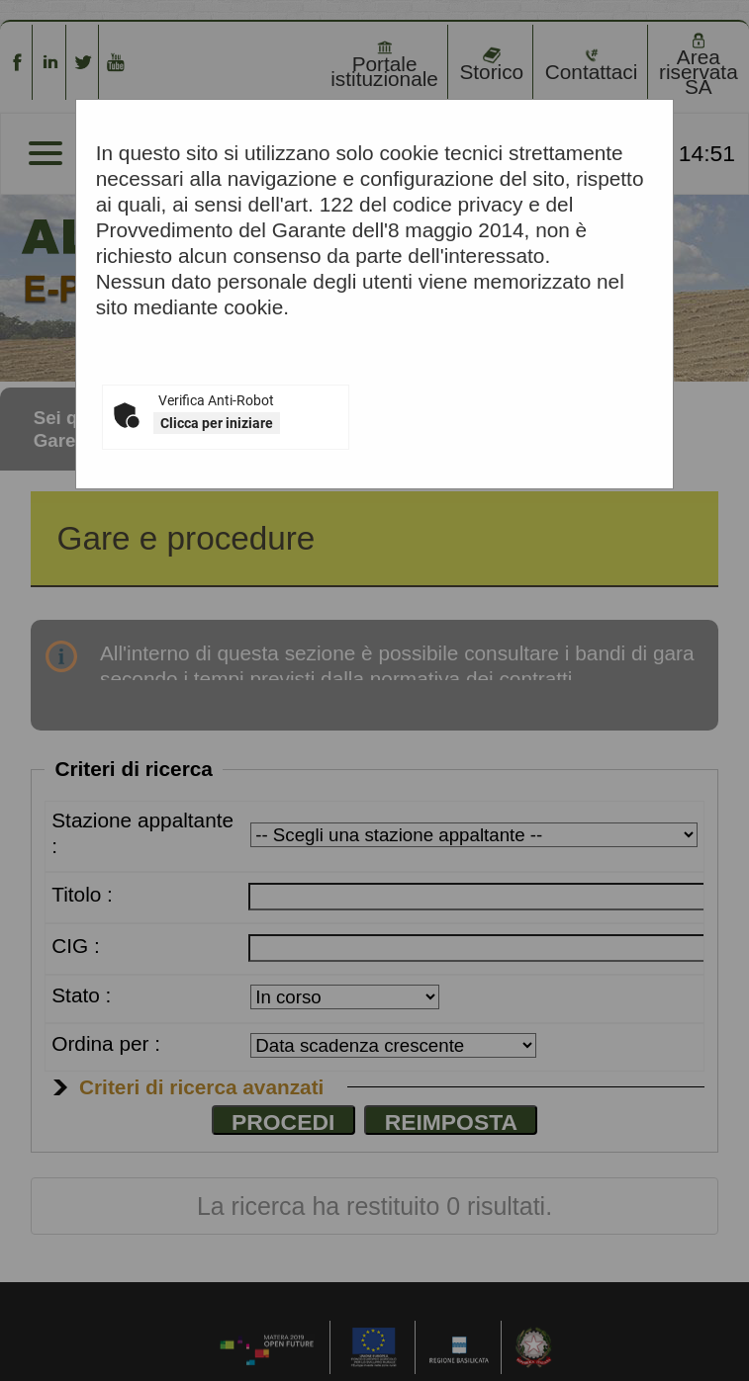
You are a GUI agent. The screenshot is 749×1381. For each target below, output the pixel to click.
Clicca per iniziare (216, 423)
